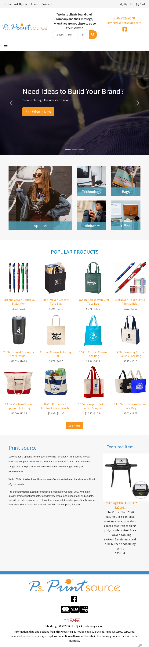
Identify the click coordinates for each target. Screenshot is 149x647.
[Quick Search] (59, 34)
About (35, 4)
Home (8, 4)
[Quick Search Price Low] (72, 34)
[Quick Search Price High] (83, 34)
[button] (11, 103)
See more (74, 425)
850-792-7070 (124, 18)
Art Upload (21, 4)
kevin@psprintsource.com (124, 23)
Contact (47, 4)
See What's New (38, 111)
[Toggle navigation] (6, 47)
